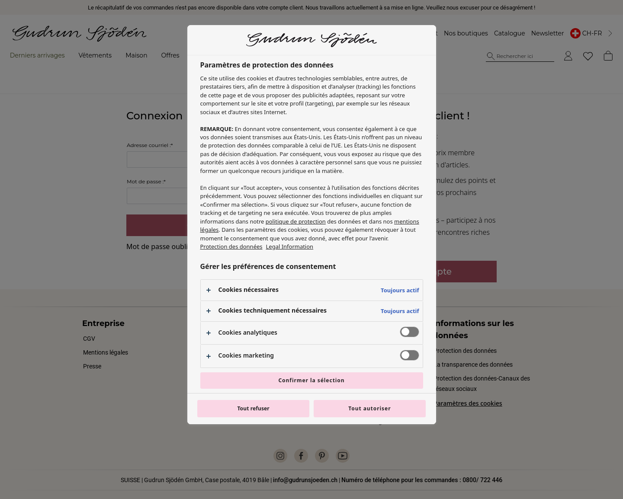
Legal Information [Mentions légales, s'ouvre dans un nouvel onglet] (290, 246)
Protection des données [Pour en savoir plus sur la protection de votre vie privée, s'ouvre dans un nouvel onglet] (231, 246)
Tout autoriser (369, 408)
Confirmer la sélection (311, 380)
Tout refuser (253, 408)
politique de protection (296, 221)
